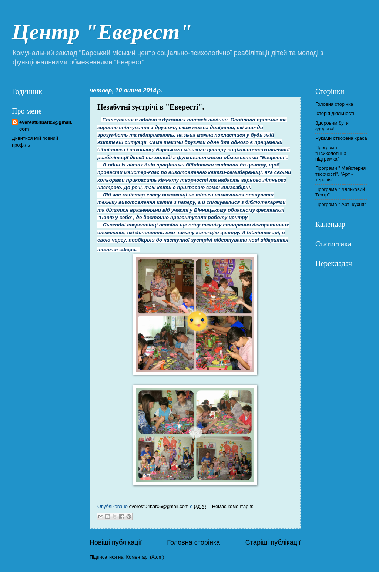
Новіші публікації (116, 542)
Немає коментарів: (233, 506)
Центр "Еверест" (102, 32)
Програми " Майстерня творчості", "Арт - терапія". (340, 173)
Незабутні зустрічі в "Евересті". (150, 107)
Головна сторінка (193, 542)
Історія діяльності (334, 113)
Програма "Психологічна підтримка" (330, 153)
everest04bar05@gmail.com (46, 126)
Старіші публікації (273, 542)
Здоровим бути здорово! (332, 125)
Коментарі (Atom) (145, 557)
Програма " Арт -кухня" (340, 204)
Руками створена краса (341, 138)
